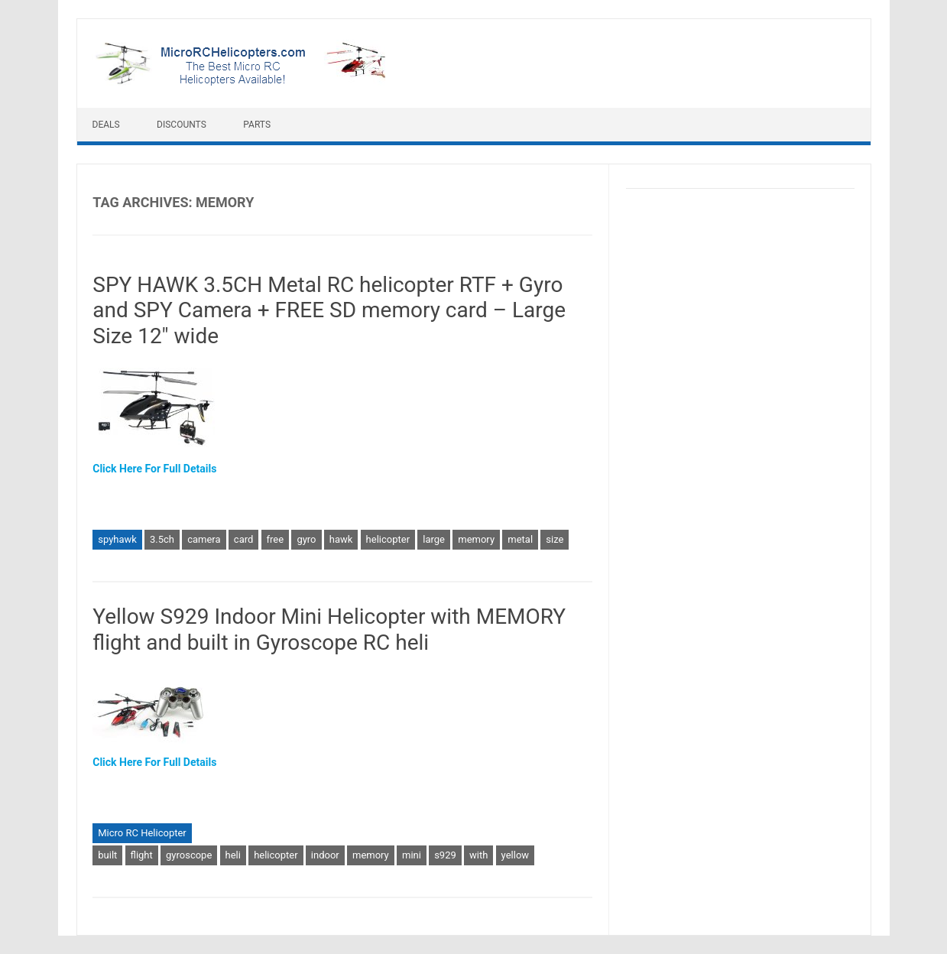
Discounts (181, 124)
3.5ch (162, 539)
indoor (325, 855)
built (107, 855)
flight (142, 855)
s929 (445, 855)
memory (476, 539)
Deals (106, 124)
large (434, 539)
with (478, 855)
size (554, 539)
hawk (341, 539)
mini (411, 855)
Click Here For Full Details (154, 468)
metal (520, 539)
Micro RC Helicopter (142, 833)
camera (203, 539)
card (244, 539)
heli (233, 855)
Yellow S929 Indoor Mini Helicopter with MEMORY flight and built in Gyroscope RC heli (329, 629)
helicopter (388, 539)
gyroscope (189, 855)
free (275, 539)
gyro (306, 539)
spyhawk (117, 539)
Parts (257, 124)
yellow (515, 855)
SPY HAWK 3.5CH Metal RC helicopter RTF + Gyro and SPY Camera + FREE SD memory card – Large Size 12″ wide (329, 310)
